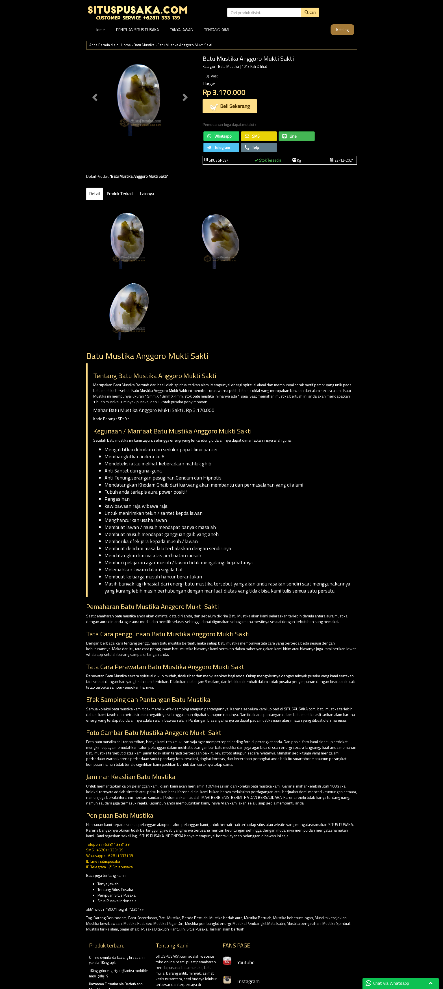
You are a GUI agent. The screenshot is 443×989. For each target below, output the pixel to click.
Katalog (342, 29)
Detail (94, 193)
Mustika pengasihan (304, 923)
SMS (252, 136)
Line (289, 136)
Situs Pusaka (197, 929)
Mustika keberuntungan (293, 918)
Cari (310, 12)
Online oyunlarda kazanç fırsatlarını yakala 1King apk (117, 960)
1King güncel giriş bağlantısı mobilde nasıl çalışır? (118, 973)
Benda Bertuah (195, 918)
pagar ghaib (130, 929)
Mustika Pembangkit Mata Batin (259, 923)
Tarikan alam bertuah (226, 929)
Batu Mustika (144, 45)
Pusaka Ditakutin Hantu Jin (163, 929)
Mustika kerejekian (331, 918)
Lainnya (147, 193)
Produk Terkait (120, 193)
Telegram (218, 147)
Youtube (239, 962)
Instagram (241, 981)
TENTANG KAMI (216, 29)
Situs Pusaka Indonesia (116, 901)
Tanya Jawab (108, 884)
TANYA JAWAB (181, 29)
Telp (252, 147)
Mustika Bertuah (258, 918)
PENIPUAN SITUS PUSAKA (137, 29)
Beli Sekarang (230, 106)
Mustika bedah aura (225, 918)
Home (100, 29)
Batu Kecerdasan (142, 918)
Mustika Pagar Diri (168, 923)
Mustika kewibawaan (104, 923)
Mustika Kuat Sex (137, 923)
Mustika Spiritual (336, 923)
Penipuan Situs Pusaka (116, 895)
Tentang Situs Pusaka (115, 889)
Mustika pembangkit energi (208, 923)
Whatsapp (219, 136)
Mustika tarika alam (102, 929)
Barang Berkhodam (110, 918)
